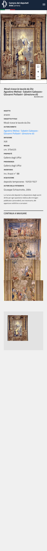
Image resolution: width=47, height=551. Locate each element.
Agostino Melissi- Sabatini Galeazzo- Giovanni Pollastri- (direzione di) (21, 132)
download (38, 97)
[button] (7, 260)
